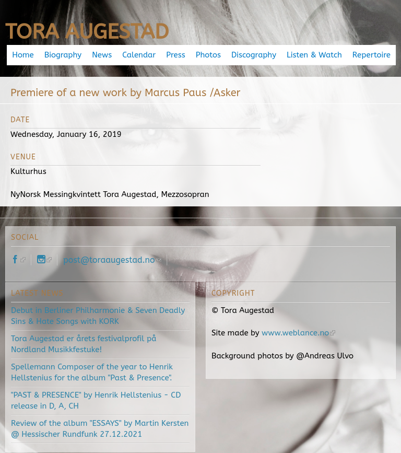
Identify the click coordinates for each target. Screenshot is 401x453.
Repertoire (371, 55)
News (102, 55)
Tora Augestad (87, 31)
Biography (62, 55)
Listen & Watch (314, 55)
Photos (208, 55)
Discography (253, 55)
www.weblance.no (298, 333)
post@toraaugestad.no (112, 260)
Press (175, 55)
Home (23, 55)
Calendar (139, 55)
